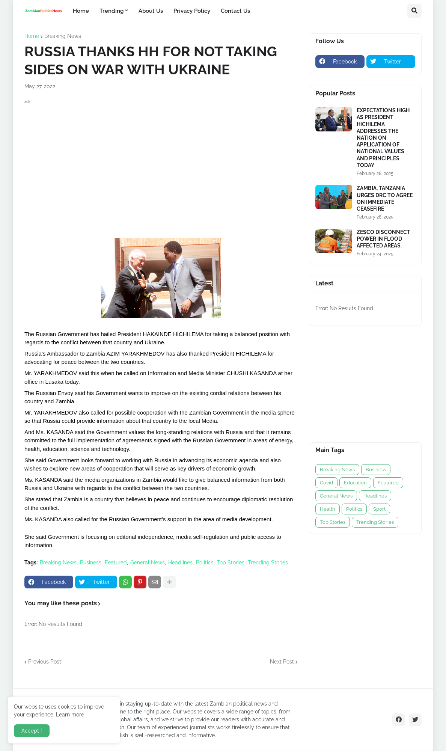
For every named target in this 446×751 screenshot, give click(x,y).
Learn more (70, 715)
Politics (205, 562)
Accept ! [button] (31, 731)
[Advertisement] (161, 158)
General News (147, 562)
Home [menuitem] (81, 11)
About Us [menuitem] (151, 11)
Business (90, 562)
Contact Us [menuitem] (235, 11)
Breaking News (62, 36)
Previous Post (44, 662)
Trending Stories (268, 562)
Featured (116, 562)
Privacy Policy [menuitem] (191, 11)
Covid (326, 483)
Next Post (282, 662)
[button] (414, 11)
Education (355, 483)
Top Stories (230, 562)
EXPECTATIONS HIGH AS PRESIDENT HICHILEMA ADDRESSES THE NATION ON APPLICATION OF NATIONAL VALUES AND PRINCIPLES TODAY (383, 137)
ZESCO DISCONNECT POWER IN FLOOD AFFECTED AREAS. (383, 239)
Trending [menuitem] (111, 11)
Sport (379, 509)
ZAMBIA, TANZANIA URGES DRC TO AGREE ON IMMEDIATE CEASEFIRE (385, 198)
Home (31, 36)
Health (327, 509)
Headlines (180, 562)
